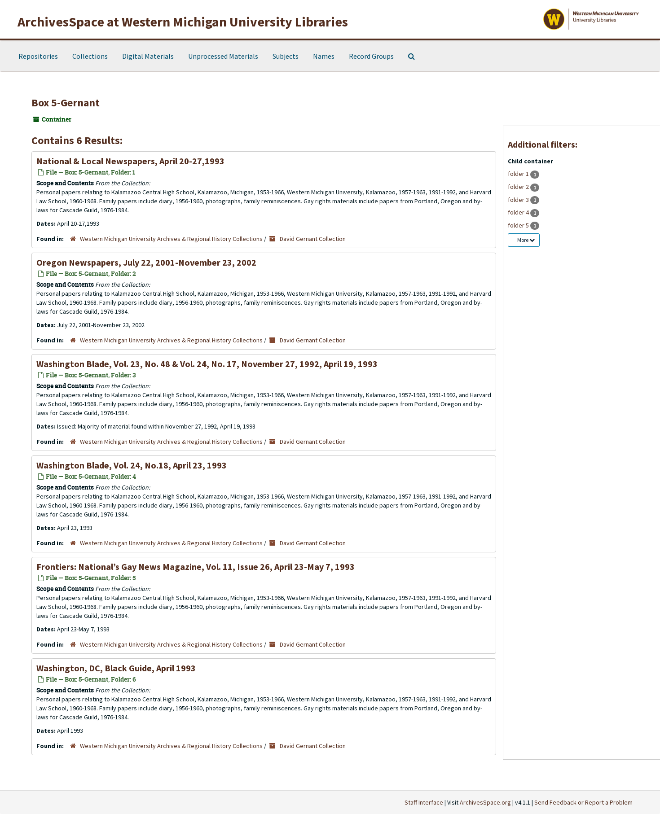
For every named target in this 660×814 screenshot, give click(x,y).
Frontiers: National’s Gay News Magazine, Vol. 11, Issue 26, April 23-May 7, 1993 (195, 566)
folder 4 (519, 212)
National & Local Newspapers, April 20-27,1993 (130, 160)
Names (323, 56)
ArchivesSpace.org (485, 802)
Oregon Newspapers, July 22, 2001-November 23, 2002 (146, 262)
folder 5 (519, 225)
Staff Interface (424, 802)
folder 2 (519, 187)
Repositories (38, 56)
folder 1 (519, 174)
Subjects (286, 56)
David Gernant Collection (313, 239)
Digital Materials (148, 56)
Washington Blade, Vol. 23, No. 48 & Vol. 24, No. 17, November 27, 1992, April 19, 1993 (207, 363)
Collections (90, 56)
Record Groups (371, 56)
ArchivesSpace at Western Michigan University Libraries (183, 21)
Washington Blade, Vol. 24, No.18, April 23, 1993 (131, 465)
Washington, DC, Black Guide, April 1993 (116, 668)
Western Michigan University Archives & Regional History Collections (171, 239)
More (526, 239)
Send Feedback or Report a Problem (583, 802)
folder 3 (519, 200)
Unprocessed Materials (223, 56)
